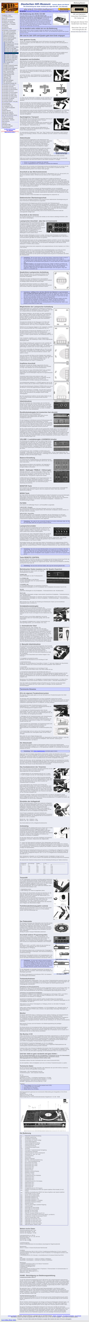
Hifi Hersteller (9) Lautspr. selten (9, 95)
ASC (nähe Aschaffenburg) (9, 33)
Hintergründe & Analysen (8, 113)
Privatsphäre (59, 1315)
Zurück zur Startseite (12, 1315)
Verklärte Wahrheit (6, 110)
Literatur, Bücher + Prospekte (9, 24)
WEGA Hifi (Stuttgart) (8, 80)
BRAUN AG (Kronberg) (8, 36)
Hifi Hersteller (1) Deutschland (9, 30)
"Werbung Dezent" (6, 127)
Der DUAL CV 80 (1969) (10, 48)
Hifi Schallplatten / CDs (7, 106)
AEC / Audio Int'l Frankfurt (9, 32)
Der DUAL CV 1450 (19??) (11, 57)
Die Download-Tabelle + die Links (10, 101)
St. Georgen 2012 (9, 62)
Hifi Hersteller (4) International (9, 88)
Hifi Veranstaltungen (6, 104)
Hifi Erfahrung (5, 27)
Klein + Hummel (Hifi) (8, 71)
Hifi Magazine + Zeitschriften (8, 22)
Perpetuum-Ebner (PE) (8, 74)
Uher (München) (7, 78)
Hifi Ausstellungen (6, 103)
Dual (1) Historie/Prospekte (9, 38)
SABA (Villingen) (7, 75)
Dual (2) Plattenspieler (8, 39)
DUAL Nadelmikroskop (39, 751)
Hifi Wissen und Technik (7, 21)
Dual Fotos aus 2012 (10, 60)
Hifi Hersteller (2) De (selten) (8, 85)
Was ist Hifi (4, 18)
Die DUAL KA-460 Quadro (11, 51)
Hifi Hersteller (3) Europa (7, 86)
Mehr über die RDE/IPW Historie (9, 115)
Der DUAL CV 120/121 (10, 54)
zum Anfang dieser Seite (9, 1320)
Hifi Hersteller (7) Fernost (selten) (9, 92)
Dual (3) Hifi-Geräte (8, 41)
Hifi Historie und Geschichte (8, 19)
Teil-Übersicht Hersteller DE (9, 83)
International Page (6, 124)
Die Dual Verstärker (9, 45)
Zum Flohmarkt (78, 1315)
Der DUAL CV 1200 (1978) (11, 56)
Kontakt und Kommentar (7, 116)
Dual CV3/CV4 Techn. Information (13, 47)
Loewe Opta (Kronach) (8, 72)
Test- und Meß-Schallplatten (8, 107)
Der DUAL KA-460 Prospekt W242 (13, 50)
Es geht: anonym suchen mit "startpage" (9, 130)
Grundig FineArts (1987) (9, 69)
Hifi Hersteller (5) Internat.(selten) (9, 89)
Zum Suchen (64, 9)
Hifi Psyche (4, 109)
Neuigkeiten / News (6, 15)
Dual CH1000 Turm (9, 42)
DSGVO (54, 1315)
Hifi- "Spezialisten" (7, 81)
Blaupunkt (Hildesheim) (8, 35)
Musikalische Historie (7, 28)
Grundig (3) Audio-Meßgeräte (10, 68)
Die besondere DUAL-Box (11, 59)
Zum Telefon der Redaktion (68, 1315)
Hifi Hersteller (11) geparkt (8, 98)
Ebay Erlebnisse (6, 121)
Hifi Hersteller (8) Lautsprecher (9, 94)
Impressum (4, 123)
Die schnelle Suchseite (7, 126)
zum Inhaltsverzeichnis (7, 16)
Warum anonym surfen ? (10, 132)
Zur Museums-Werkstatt (7, 118)
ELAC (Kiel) (6, 63)
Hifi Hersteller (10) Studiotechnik (9, 97)
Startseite (29, 11)
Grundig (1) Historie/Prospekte (10, 65)
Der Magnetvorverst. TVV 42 (11, 44)
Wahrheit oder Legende (7, 112)
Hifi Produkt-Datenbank (7, 100)
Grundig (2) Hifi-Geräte (8, 66)
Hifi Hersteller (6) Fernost (8, 91)
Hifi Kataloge (5, 25)
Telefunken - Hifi (7, 77)
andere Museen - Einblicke (8, 119)
